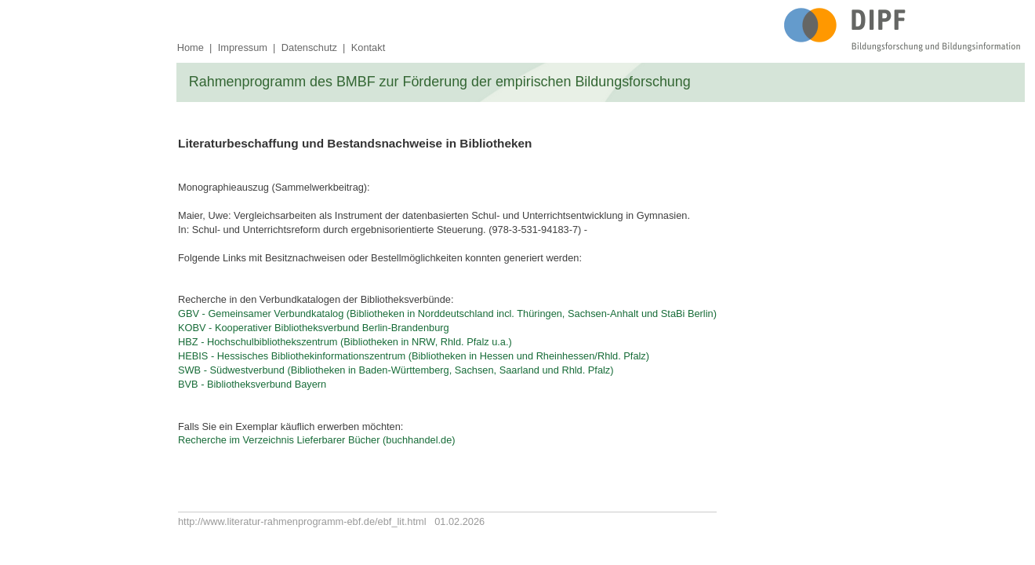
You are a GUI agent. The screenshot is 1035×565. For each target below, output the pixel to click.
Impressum (242, 47)
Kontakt (368, 47)
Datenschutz (309, 47)
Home (190, 47)
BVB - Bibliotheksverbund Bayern (252, 384)
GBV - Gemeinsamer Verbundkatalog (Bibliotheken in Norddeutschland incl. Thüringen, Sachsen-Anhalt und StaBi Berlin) (447, 313)
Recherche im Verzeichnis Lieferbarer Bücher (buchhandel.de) (317, 440)
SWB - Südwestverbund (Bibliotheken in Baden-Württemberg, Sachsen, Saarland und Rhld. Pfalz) (396, 370)
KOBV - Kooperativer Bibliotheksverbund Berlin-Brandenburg (313, 328)
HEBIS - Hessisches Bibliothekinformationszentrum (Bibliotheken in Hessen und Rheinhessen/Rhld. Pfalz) (413, 356)
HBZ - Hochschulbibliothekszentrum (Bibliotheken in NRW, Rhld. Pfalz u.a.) (345, 342)
